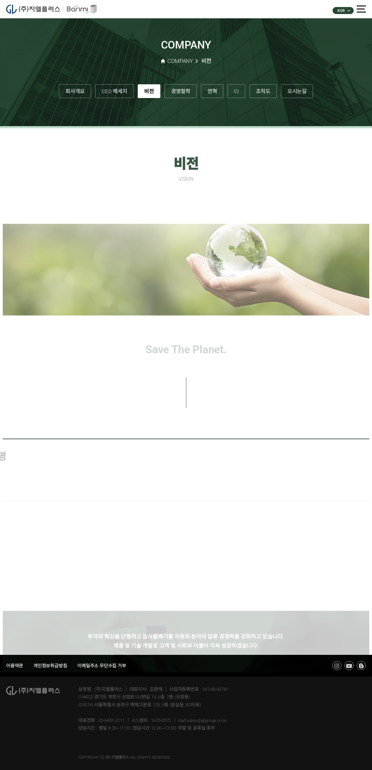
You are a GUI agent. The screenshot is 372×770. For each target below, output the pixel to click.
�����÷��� (34, 9)
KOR (343, 10)
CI (236, 91)
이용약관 (14, 666)
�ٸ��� (80, 9)
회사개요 (75, 91)
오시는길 (297, 91)
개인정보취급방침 (50, 666)
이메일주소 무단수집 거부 (101, 666)
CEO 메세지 (114, 91)
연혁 (212, 91)
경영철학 (180, 91)
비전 (149, 91)
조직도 (263, 91)
